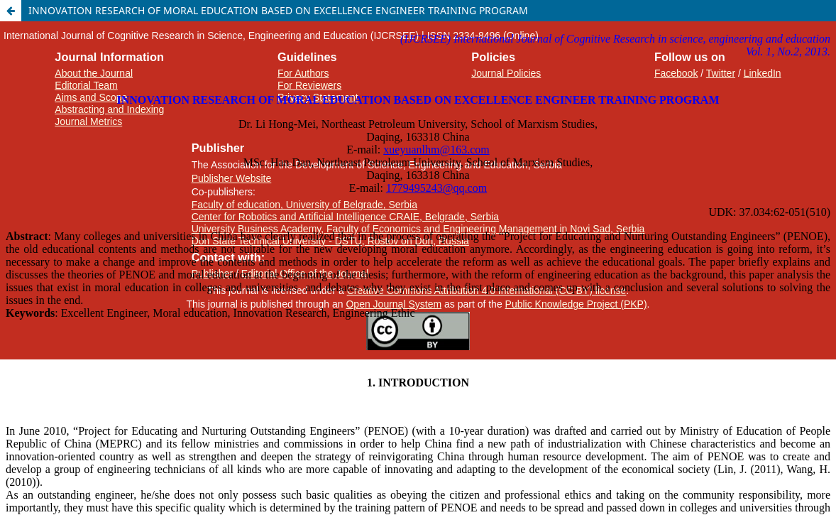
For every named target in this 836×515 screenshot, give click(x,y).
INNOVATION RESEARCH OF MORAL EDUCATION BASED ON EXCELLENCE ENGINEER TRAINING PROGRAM (278, 10)
